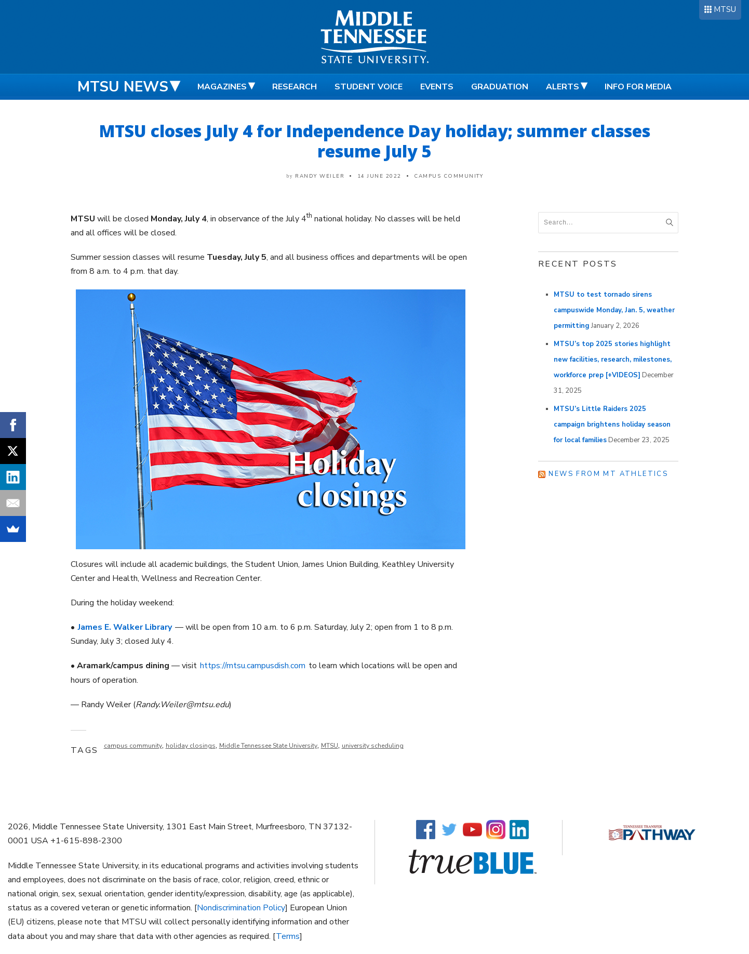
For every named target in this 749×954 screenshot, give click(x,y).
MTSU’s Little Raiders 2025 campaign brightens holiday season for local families (612, 424)
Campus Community (448, 176)
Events (436, 86)
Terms (288, 936)
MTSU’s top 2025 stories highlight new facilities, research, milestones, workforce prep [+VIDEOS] (613, 359)
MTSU (725, 9)
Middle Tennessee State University (268, 745)
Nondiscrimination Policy (241, 907)
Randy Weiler (319, 176)
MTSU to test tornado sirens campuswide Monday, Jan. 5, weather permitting (614, 310)
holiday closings (191, 745)
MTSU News (122, 87)
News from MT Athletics (608, 474)
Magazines (222, 86)
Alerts (562, 86)
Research (294, 86)
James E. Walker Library (125, 627)
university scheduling (373, 745)
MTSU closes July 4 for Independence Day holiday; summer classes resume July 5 (374, 141)
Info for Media (638, 86)
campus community (133, 745)
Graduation (499, 86)
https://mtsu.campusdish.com (252, 665)
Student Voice (369, 86)
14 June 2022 (379, 176)
